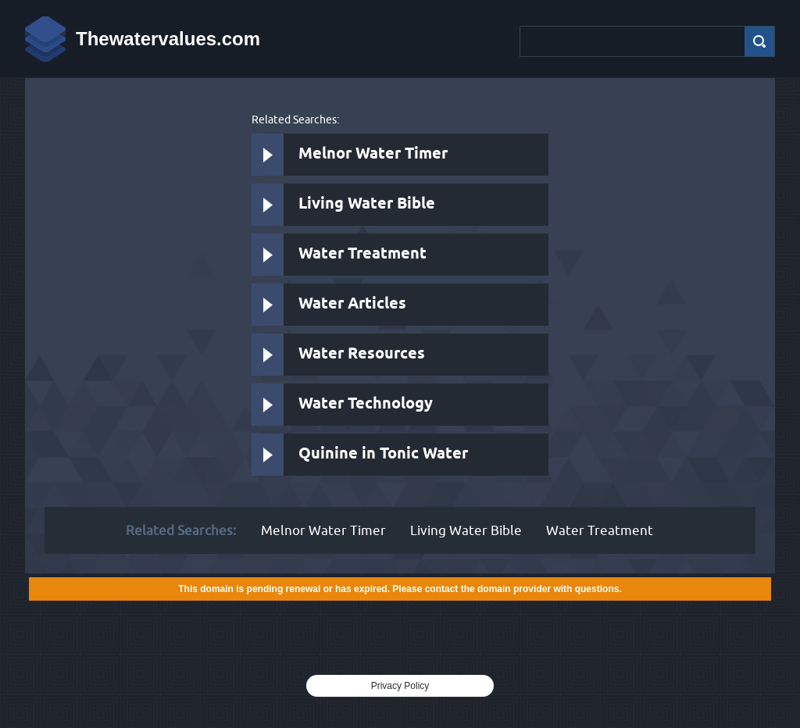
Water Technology (365, 404)
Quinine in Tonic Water (383, 454)
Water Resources (361, 354)
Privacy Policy (400, 685)
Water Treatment (362, 254)
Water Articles (352, 304)
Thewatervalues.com (168, 38)
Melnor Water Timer (373, 154)
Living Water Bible (366, 204)
